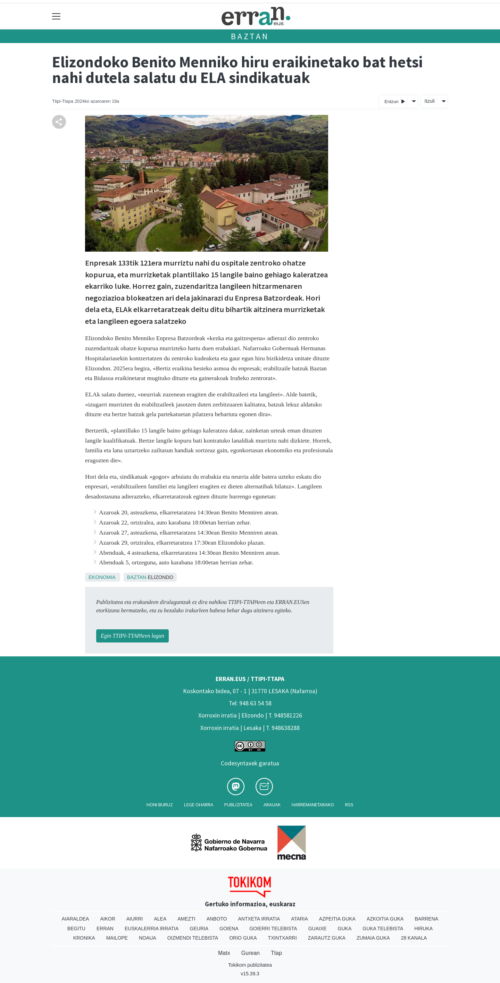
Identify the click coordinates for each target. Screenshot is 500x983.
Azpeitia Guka (337, 919)
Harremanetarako (313, 804)
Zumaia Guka (373, 938)
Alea (160, 919)
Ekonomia (102, 577)
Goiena (228, 928)
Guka (345, 928)
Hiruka (423, 928)
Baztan (250, 36)
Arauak (272, 804)
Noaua (147, 938)
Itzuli (429, 101)
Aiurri (134, 919)
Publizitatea (238, 804)
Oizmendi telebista (192, 938)
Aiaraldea (75, 919)
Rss (349, 804)
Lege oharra (198, 804)
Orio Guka (243, 938)
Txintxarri (282, 938)
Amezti (186, 919)
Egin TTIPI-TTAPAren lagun (132, 636)
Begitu (76, 928)
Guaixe (317, 928)
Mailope (117, 938)
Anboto (217, 919)
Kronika (84, 938)
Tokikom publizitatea (250, 965)
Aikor (107, 919)
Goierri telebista (273, 928)
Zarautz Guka (326, 938)
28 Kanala (414, 938)
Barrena (426, 919)
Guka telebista (382, 928)
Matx (224, 953)
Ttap (276, 953)
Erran (105, 928)
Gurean (250, 953)
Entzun (394, 101)
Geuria (199, 928)
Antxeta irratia (259, 919)
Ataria (299, 919)
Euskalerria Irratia (151, 928)
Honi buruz (160, 804)
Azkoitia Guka (385, 919)
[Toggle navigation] (56, 16)
